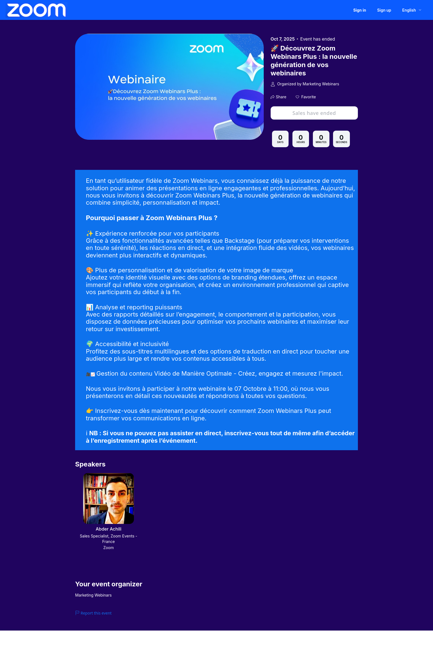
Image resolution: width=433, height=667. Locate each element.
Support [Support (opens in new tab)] (296, 650)
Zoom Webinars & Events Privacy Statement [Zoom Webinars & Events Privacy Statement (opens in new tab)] (229, 650)
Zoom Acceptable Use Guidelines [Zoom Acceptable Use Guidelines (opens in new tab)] (165, 650)
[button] (306, 97)
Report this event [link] (93, 613)
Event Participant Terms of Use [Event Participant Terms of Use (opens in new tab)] (111, 650)
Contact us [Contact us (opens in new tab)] (314, 650)
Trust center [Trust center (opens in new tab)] (276, 650)
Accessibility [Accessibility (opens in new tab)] (337, 650)
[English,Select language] (412, 10)
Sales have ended (314, 113)
